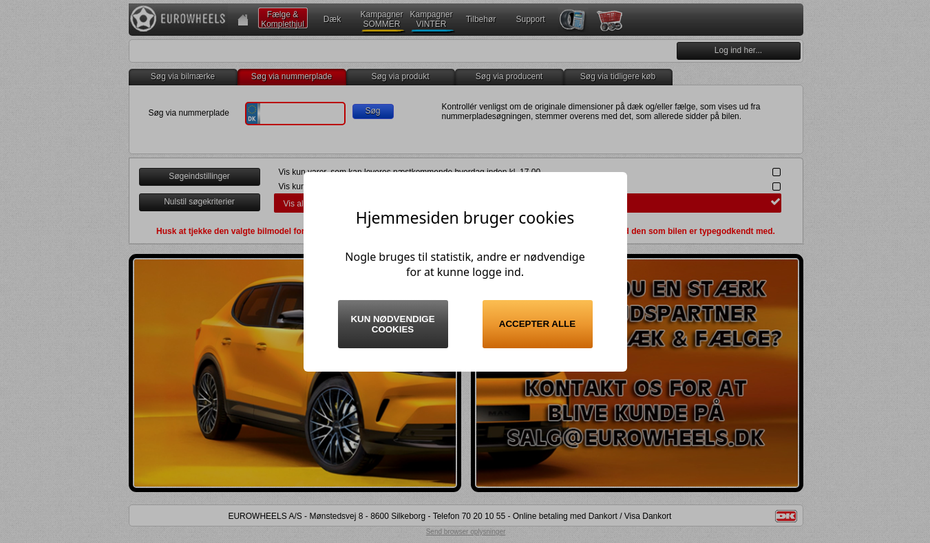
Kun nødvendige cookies (392, 324)
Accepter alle (537, 324)
